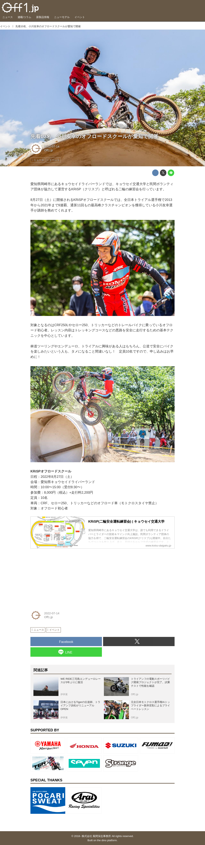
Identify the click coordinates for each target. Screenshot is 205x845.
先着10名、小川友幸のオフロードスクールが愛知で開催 (94, 136)
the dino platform (107, 840)
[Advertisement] (60, 577)
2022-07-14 (51, 146)
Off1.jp (48, 150)
